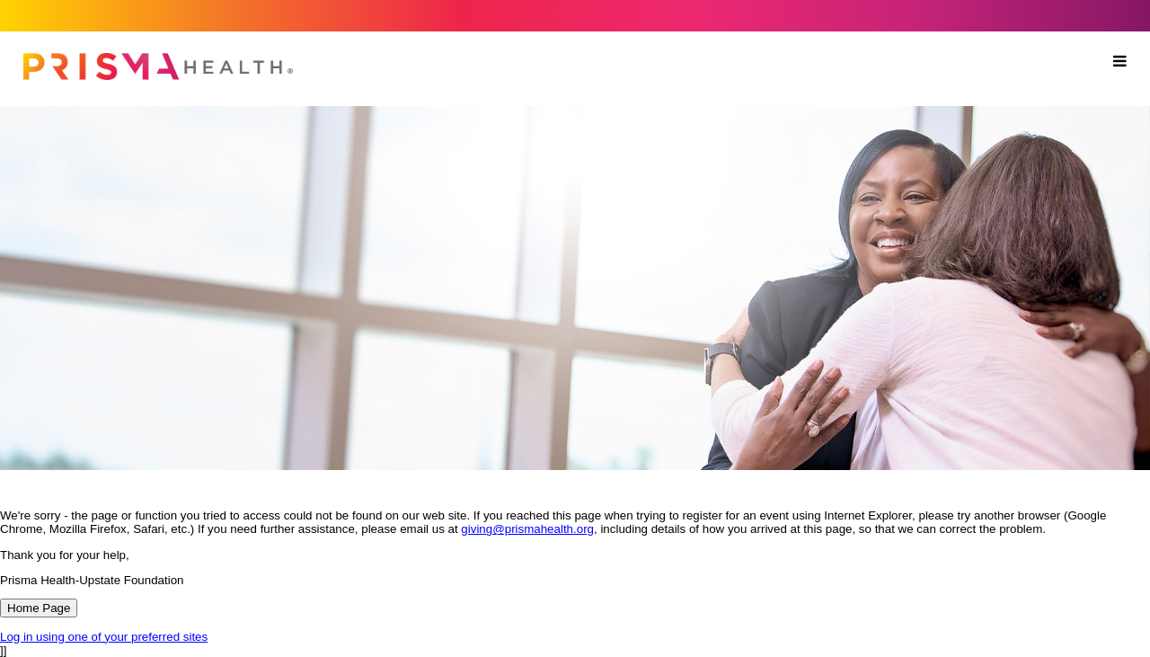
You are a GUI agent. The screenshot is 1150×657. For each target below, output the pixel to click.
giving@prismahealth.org (527, 529)
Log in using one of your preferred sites (104, 637)
